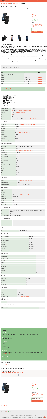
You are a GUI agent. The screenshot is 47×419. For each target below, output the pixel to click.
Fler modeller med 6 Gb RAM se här (26, 180)
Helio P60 (18, 150)
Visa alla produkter (4, 405)
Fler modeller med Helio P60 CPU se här (27, 150)
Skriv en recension (23, 375)
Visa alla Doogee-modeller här (20, 112)
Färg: (32, 27)
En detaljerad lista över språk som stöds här (16, 301)
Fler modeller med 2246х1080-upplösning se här (28, 124)
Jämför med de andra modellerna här (25, 110)
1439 (13, 110)
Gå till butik (40, 74)
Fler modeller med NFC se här (19, 225)
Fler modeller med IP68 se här (24, 296)
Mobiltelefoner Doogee (15, 3)
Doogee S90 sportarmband (7, 364)
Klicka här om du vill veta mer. (8, 353)
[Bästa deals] (5, 1)
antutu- (15, 118)
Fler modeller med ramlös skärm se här (23, 132)
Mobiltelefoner (8, 3)
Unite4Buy (3, 3)
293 (12, 114)
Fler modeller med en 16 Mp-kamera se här (22, 194)
